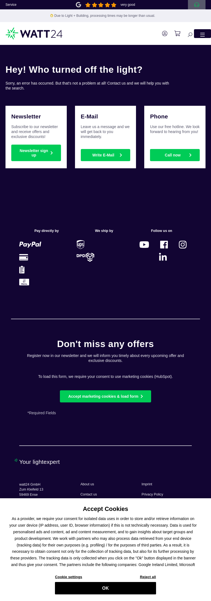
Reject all (148, 580)
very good (128, 5)
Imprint (146, 484)
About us (87, 484)
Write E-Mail (103, 155)
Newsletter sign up (34, 152)
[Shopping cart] (174, 33)
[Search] (187, 33)
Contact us (88, 494)
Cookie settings (68, 580)
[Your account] (162, 33)
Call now (173, 155)
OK (105, 590)
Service (10, 5)
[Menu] (202, 33)
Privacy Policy (152, 494)
